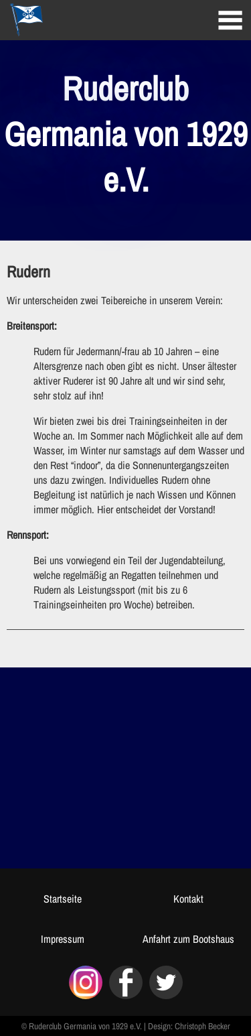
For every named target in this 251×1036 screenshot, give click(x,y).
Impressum (62, 938)
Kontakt (188, 898)
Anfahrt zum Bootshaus (188, 938)
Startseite (63, 898)
